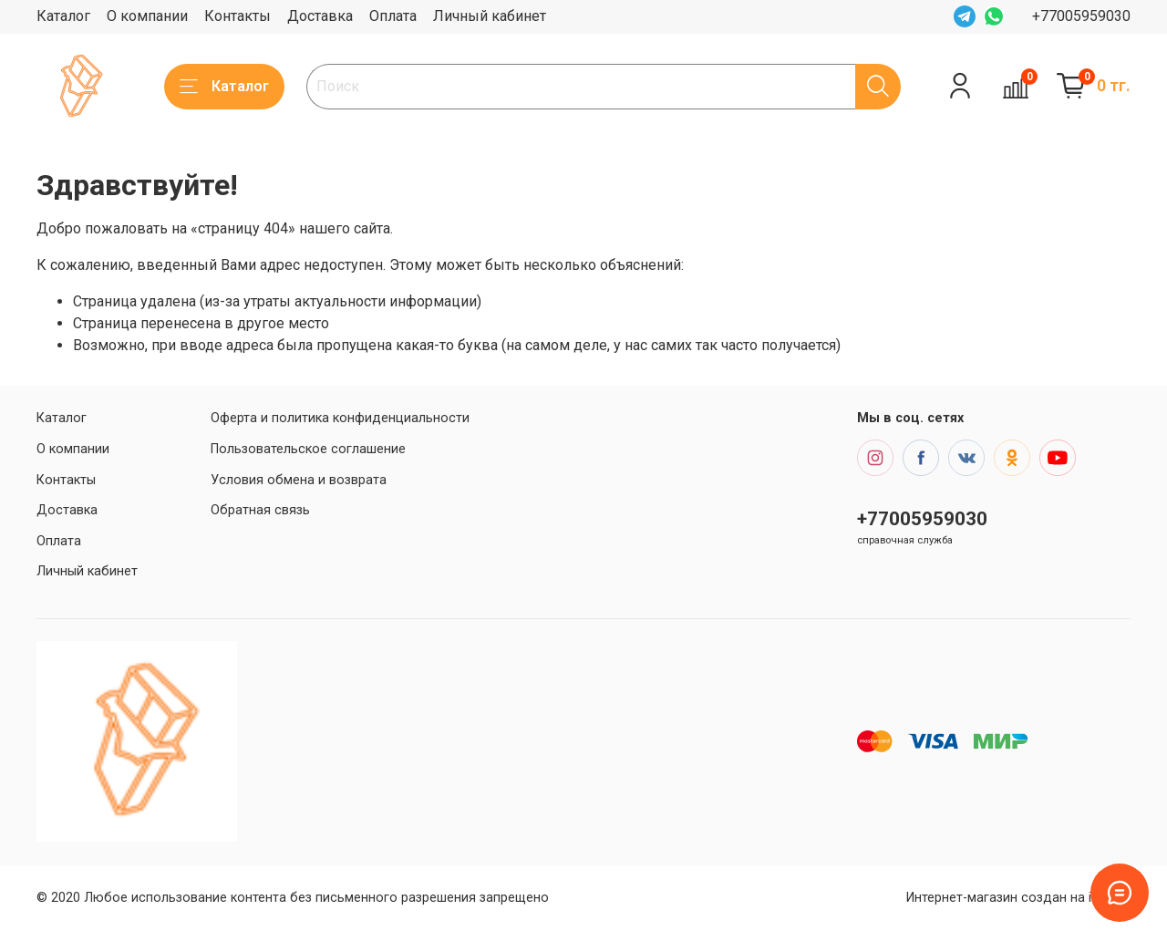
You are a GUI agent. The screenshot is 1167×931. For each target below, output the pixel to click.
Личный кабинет (489, 16)
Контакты (237, 16)
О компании (147, 16)
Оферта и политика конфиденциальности (340, 418)
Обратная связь (260, 510)
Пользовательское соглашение (308, 449)
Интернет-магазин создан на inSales (1018, 897)
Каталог (63, 16)
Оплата (393, 16)
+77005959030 (1081, 16)
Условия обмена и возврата (299, 480)
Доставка (320, 16)
